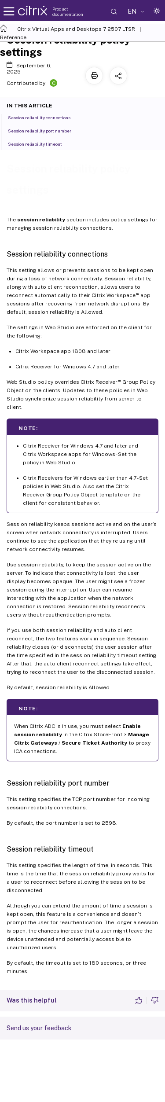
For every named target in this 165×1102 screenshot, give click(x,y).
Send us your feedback (39, 1028)
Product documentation (67, 11)
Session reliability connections (44, 117)
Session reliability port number (44, 130)
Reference (13, 37)
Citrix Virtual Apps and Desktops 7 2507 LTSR (76, 29)
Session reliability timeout (40, 143)
